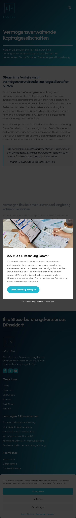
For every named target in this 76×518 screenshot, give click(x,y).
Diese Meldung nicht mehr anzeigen (38, 301)
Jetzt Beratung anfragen (23, 289)
